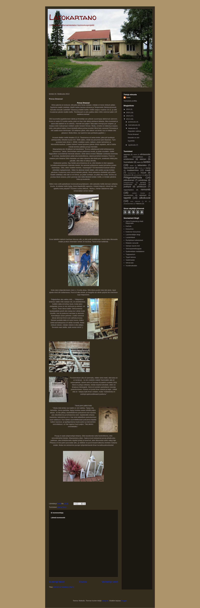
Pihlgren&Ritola (133, 177)
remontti (145, 189)
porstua (143, 182)
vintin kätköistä (135, 201)
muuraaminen (132, 173)
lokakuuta (132, 128)
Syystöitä (131, 141)
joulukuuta (132, 122)
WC (146, 201)
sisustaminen (128, 195)
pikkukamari (129, 180)
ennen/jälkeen (138, 157)
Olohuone (127, 175)
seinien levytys (138, 193)
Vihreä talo (130, 263)
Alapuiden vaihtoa (134, 131)
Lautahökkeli (130, 237)
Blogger (124, 601)
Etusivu (83, 582)
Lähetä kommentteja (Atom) (63, 587)
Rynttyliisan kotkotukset (134, 240)
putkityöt (127, 187)
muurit (143, 173)
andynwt (105, 601)
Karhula (128, 226)
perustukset (138, 175)
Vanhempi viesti (110, 582)
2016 (128, 109)
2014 (128, 116)
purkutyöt (142, 184)
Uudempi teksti (56, 582)
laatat (132, 165)
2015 (128, 112)
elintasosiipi (145, 154)
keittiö (146, 161)
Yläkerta (139, 204)
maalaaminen (133, 170)
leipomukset (129, 168)
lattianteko (142, 165)
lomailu (140, 168)
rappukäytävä (129, 190)
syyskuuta (132, 145)
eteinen (143, 159)
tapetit (127, 197)
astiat (135, 154)
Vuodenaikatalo (131, 266)
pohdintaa (142, 180)
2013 (128, 119)
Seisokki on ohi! (133, 138)
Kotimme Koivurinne (133, 232)
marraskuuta (133, 125)
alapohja (127, 154)
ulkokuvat (144, 197)
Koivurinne (129, 229)
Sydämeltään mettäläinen (135, 251)
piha (146, 175)
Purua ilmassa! (133, 134)
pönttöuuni (141, 187)
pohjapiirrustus (128, 182)
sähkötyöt (142, 195)
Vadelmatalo (130, 260)
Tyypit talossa (131, 257)
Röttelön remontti (132, 243)
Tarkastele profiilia (130, 101)
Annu (128, 97)
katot (138, 162)
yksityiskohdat (128, 203)
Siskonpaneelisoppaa (133, 249)
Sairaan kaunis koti (133, 246)
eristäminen (129, 159)
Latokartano (72, 17)
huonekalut (128, 162)
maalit (147, 170)
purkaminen (62, 507)
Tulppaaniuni (130, 254)
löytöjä (148, 168)
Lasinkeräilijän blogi (133, 235)
